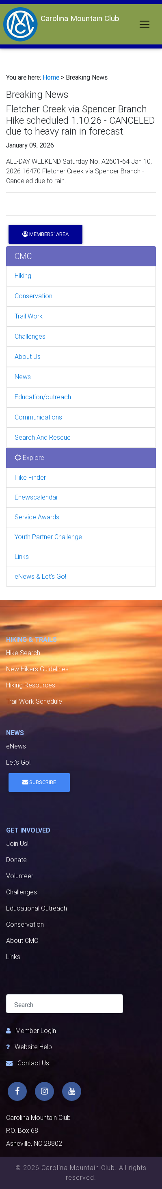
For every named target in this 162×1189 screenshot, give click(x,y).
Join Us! (17, 843)
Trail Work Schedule (34, 701)
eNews (16, 746)
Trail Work (29, 316)
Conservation (33, 296)
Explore (29, 458)
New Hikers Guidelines (37, 669)
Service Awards (37, 517)
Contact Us (33, 1063)
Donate (16, 860)
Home (51, 77)
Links (22, 557)
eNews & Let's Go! (40, 576)
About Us (28, 356)
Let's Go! (18, 762)
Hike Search (23, 653)
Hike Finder (30, 477)
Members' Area (45, 234)
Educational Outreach (36, 908)
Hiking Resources (30, 685)
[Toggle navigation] (145, 24)
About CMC (22, 940)
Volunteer (19, 876)
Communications (38, 417)
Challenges (30, 336)
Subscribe (39, 782)
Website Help (33, 1047)
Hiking (23, 276)
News (23, 377)
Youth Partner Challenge (48, 537)
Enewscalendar (36, 497)
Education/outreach (43, 397)
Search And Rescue (43, 437)
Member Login (35, 1031)
